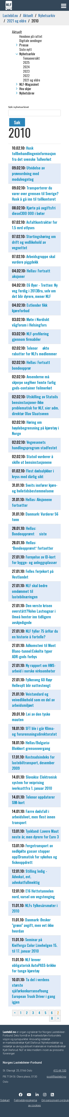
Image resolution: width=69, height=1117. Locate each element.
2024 (26, 67)
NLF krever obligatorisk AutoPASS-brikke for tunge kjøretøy (34, 965)
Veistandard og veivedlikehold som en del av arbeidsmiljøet (33, 699)
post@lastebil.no (56, 1076)
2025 (26, 62)
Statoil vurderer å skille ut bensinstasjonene (32, 459)
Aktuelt (28, 15)
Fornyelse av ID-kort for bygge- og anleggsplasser (34, 559)
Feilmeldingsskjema (25, 1100)
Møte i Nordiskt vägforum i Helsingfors (30, 322)
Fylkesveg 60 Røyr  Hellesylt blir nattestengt (34, 682)
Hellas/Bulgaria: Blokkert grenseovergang (31, 745)
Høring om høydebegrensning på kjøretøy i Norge (35, 427)
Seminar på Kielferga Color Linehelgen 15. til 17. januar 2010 (34, 945)
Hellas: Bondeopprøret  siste (29, 531)
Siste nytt (25, 49)
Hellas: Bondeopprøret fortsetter (32, 545)
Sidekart (5, 1100)
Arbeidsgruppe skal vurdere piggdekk (33, 259)
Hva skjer (25, 89)
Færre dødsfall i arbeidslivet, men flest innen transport (33, 816)
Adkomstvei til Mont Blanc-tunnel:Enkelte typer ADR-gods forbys (34, 651)
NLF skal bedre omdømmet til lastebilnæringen (29, 591)
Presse (23, 45)
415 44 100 (59, 1070)
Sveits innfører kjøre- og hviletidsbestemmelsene (34, 488)
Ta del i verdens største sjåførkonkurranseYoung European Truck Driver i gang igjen (33, 991)
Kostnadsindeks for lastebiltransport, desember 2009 (33, 762)
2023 (26, 71)
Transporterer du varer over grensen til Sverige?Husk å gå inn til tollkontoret (35, 193)
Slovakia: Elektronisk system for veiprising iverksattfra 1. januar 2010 (34, 782)
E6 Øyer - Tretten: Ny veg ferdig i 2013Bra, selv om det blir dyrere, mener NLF (35, 290)
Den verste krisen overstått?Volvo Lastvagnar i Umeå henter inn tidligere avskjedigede (34, 614)
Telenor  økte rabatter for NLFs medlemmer (34, 350)
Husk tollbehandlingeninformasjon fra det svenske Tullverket (34, 153)
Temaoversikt (31, 58)
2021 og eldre (16, 20)
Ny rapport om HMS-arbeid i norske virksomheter (34, 668)
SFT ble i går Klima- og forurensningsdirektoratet (34, 731)
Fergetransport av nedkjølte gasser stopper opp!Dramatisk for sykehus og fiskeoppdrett (34, 854)
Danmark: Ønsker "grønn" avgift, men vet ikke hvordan (33, 925)
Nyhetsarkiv (46, 15)
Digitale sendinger (30, 41)
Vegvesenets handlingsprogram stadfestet (34, 445)
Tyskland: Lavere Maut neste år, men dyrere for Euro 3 (35, 833)
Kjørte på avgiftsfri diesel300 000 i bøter (34, 210)
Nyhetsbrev (26, 93)
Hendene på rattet (30, 36)
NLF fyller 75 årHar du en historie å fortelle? (35, 633)
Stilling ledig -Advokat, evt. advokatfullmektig (29, 876)
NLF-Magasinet (29, 84)
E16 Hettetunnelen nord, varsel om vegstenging (33, 893)
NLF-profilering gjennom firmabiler (30, 336)
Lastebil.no (10, 15)
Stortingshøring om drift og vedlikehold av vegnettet (34, 242)
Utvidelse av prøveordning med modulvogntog (28, 173)
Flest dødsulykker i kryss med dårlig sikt (33, 473)
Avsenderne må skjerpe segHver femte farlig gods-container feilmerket (34, 382)
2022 (26, 76)
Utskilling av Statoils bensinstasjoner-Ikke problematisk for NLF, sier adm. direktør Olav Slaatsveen (35, 405)
